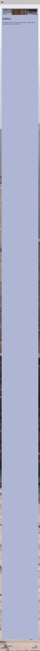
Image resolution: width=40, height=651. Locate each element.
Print (5, 646)
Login (36, 646)
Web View (34, 647)
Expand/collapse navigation (20, 2)
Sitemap (10, 646)
